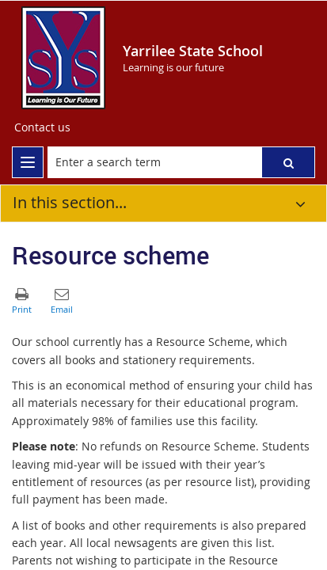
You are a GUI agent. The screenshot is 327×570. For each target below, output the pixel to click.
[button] (288, 162)
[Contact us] (42, 127)
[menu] (28, 162)
